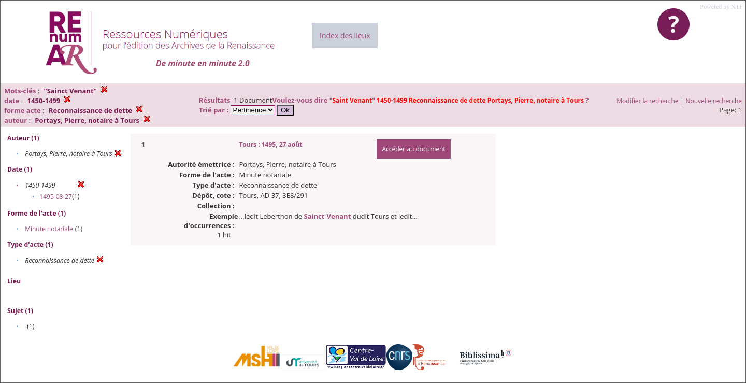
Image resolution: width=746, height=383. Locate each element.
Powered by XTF (721, 6)
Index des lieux (345, 35)
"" (457, 100)
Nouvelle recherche (714, 100)
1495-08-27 (55, 196)
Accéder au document (413, 149)
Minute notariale (49, 228)
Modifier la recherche (647, 100)
